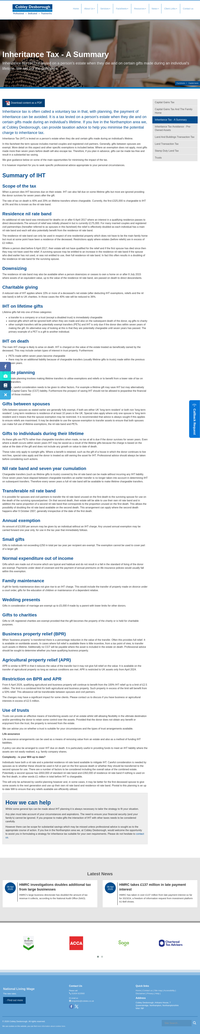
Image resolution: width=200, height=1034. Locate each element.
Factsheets (122, 8)
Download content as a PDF (23, 103)
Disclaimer (140, 993)
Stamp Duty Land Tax (167, 150)
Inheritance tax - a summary (171, 119)
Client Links (170, 8)
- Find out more (14, 1000)
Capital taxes (193, 83)
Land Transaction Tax (167, 144)
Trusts (158, 157)
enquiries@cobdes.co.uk (81, 1001)
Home (76, 8)
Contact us (188, 8)
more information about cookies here (51, 1026)
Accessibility (169, 990)
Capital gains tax (164, 102)
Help (157, 993)
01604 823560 (77, 993)
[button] (194, 419)
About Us (89, 8)
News (155, 8)
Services (105, 8)
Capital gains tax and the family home (173, 111)
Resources (140, 8)
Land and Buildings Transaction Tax (174, 137)
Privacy (150, 993)
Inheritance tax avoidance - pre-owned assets (173, 128)
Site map (158, 990)
